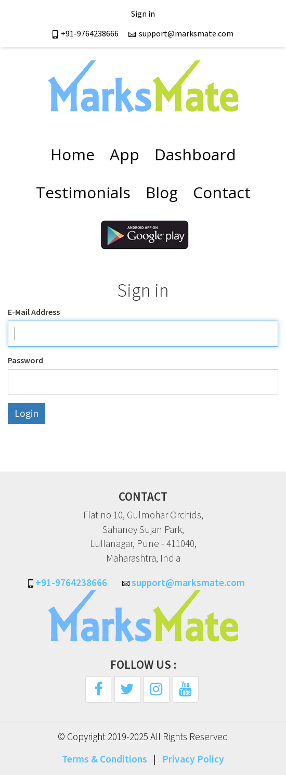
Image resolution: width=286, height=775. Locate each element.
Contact (222, 192)
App (124, 154)
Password (25, 360)
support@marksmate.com (180, 33)
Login (26, 413)
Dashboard (195, 154)
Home (72, 154)
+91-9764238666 (87, 33)
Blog (162, 192)
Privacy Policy (193, 759)
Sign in (143, 13)
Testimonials (83, 192)
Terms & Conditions (104, 759)
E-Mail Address (34, 312)
